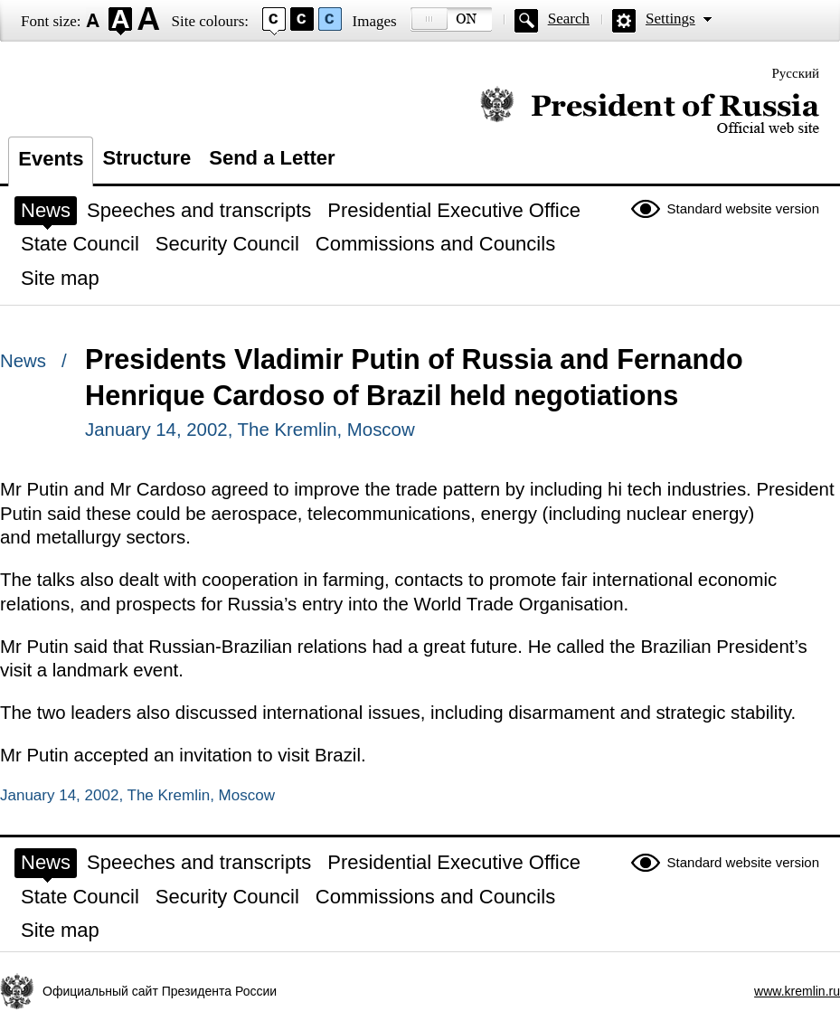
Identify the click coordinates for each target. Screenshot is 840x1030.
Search (569, 18)
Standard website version (743, 208)
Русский (796, 73)
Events (50, 158)
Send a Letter (272, 157)
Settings (670, 18)
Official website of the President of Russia (649, 111)
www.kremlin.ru (797, 991)
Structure (146, 157)
